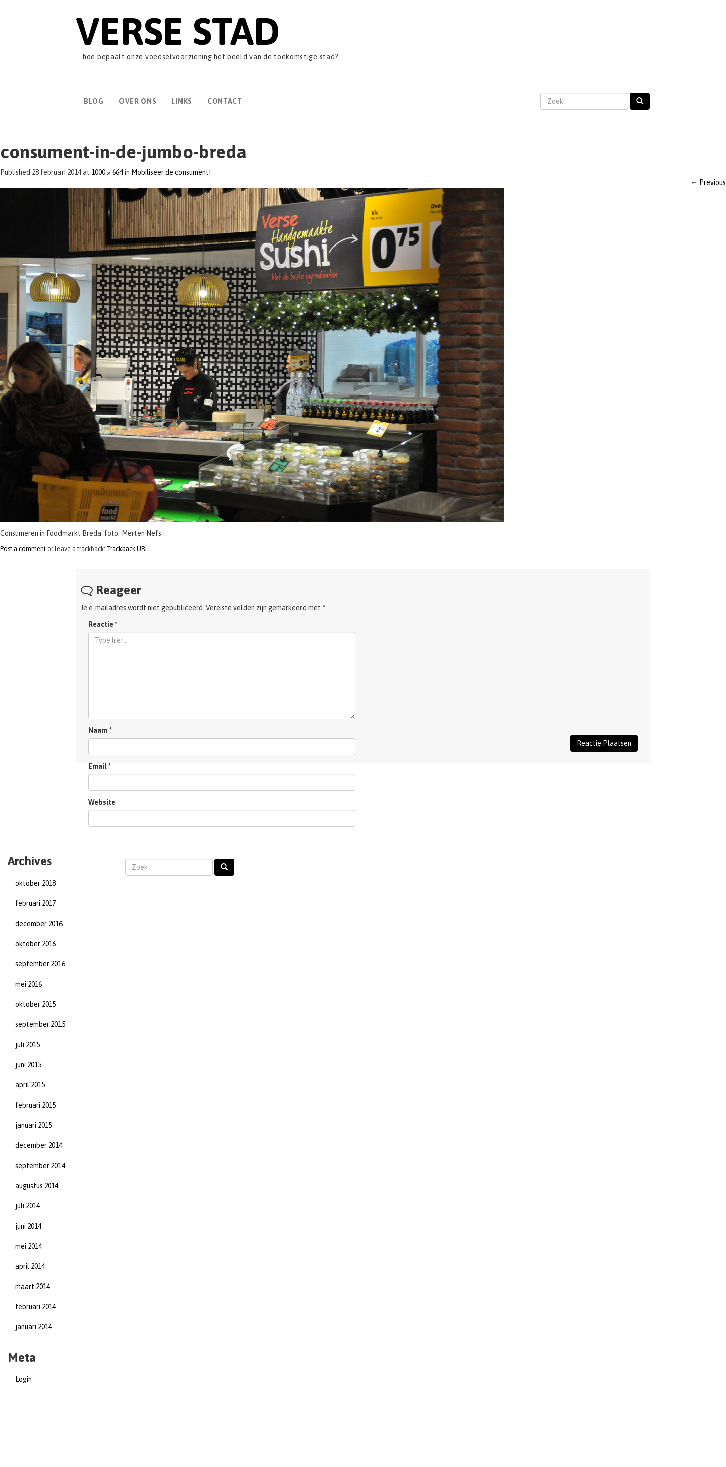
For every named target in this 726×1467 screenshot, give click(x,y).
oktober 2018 (35, 883)
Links (181, 101)
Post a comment (23, 549)
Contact (225, 101)
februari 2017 (35, 903)
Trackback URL (127, 549)
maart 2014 (32, 1286)
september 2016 (40, 964)
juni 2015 (28, 1065)
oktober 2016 (35, 944)
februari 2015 (35, 1105)
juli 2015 (27, 1045)
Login (23, 1379)
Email (97, 766)
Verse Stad (178, 31)
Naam (97, 730)
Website (101, 802)
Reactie (102, 624)
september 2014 (40, 1166)
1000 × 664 (107, 172)
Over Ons (138, 101)
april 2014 (30, 1266)
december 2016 (39, 924)
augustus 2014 (36, 1186)
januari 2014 (33, 1327)
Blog (94, 101)
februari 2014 (35, 1307)
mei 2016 (28, 984)
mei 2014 (28, 1246)
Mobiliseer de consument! (171, 172)
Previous (708, 182)
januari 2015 (33, 1125)
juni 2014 (28, 1226)
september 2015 (40, 1024)
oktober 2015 (35, 1004)
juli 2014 (27, 1206)
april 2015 (30, 1085)
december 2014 (39, 1145)
